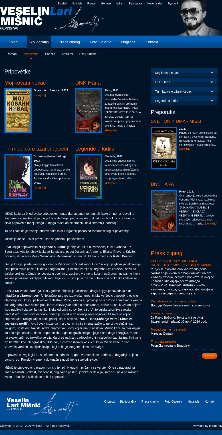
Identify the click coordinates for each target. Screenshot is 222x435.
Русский (173, 3)
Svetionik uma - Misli (176, 121)
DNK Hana (88, 83)
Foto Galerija (173, 401)
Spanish (77, 3)
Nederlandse (155, 3)
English (62, 3)
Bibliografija (128, 401)
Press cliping (166, 253)
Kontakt (210, 401)
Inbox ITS (215, 425)
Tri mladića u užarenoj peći (36, 149)
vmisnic (52, 21)
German (106, 3)
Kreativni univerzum (164, 313)
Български (135, 3)
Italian (119, 3)
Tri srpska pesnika (163, 341)
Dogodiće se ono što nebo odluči (173, 301)
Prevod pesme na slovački (169, 329)
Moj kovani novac (25, 83)
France (91, 3)
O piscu (109, 401)
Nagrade (194, 401)
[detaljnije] (40, 95)
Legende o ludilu (94, 149)
